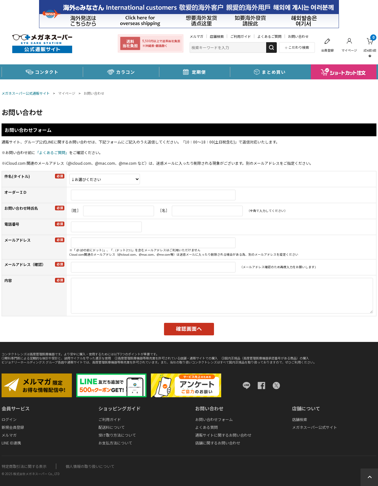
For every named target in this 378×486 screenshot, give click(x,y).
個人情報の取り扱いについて (90, 466)
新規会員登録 (13, 427)
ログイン (9, 419)
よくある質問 (206, 427)
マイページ (349, 50)
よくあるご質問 (269, 36)
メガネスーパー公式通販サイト (26, 93)
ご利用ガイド (240, 36)
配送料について (111, 427)
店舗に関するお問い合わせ (217, 442)
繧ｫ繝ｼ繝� (370, 46)
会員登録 (327, 50)
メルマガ (196, 36)
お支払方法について (115, 442)
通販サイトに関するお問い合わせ (223, 435)
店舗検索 (217, 36)
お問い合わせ (298, 36)
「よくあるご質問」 (52, 152)
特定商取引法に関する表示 (24, 466)
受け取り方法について (117, 435)
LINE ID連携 (11, 442)
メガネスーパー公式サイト (314, 427)
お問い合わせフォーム (214, 419)
